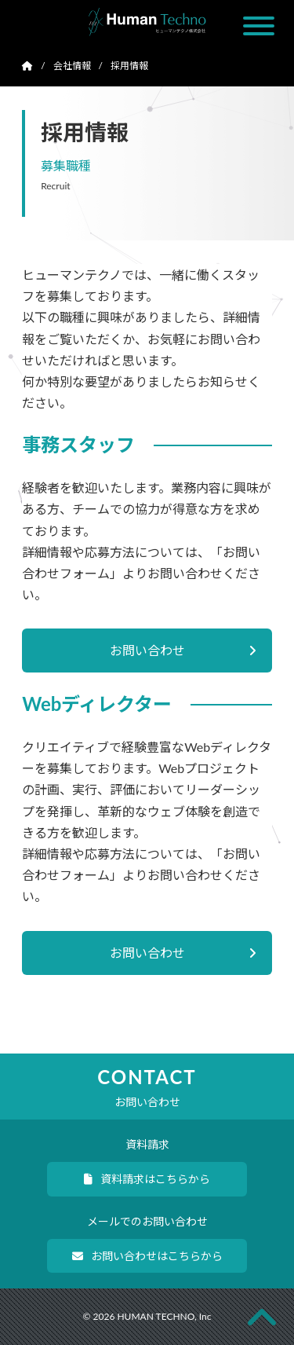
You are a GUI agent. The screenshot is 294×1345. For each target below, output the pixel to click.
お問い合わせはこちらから (147, 1256)
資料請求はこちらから (147, 1179)
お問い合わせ (183, 650)
